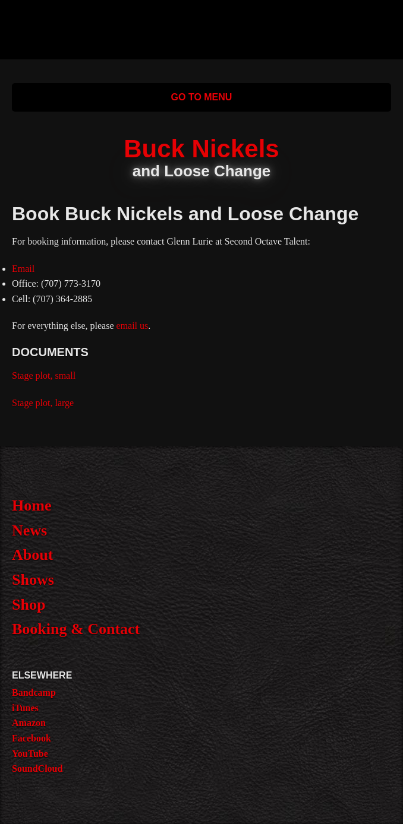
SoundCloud (37, 768)
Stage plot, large (43, 403)
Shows (33, 579)
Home (31, 505)
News (29, 530)
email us (133, 326)
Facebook (31, 738)
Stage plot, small (43, 375)
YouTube (30, 754)
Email (23, 269)
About (32, 554)
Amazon (29, 723)
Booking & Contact (76, 629)
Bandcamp (34, 692)
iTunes (25, 708)
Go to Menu (201, 97)
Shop (28, 604)
